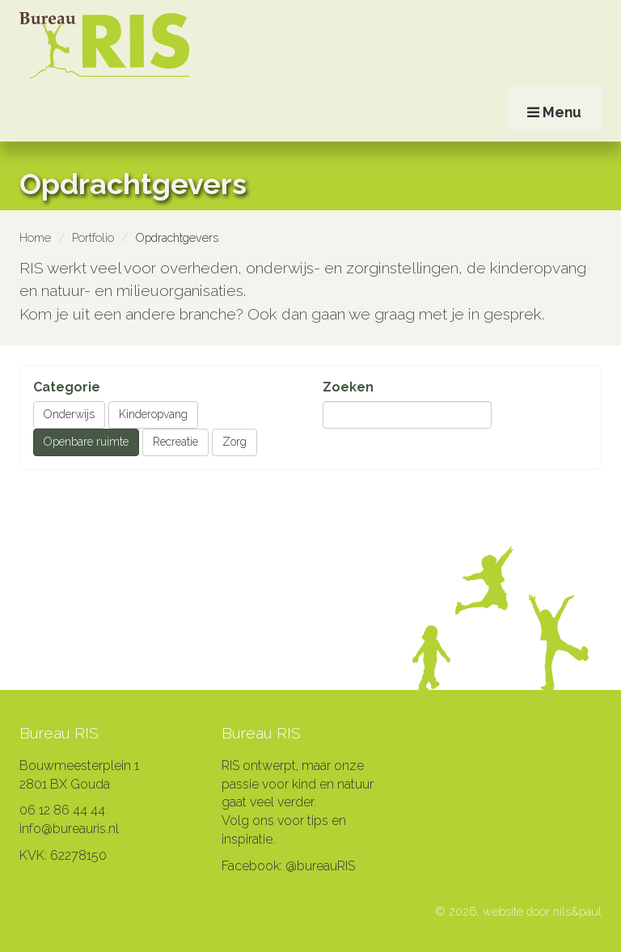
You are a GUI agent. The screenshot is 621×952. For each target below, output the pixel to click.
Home (35, 237)
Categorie (66, 387)
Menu (554, 135)
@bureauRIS (320, 866)
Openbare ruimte (86, 441)
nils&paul (577, 911)
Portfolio (93, 237)
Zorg (234, 441)
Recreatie (175, 441)
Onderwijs (69, 414)
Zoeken (348, 387)
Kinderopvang (153, 414)
